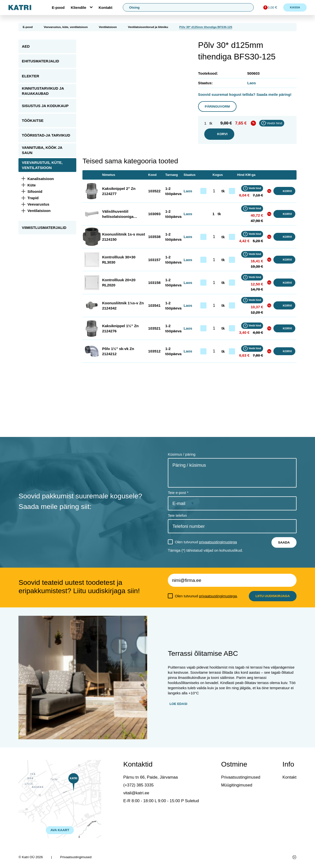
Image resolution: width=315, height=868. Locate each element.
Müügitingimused (236, 785)
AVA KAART (59, 830)
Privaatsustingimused (240, 777)
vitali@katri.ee (136, 793)
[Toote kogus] (214, 191)
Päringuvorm (217, 106)
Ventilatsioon (108, 26)
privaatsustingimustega (218, 542)
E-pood (58, 7)
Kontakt (105, 7)
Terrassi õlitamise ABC (203, 653)
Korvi (219, 134)
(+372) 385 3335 (138, 785)
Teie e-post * (178, 492)
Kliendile (78, 7)
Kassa (295, 7)
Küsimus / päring (181, 454)
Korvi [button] (284, 191)
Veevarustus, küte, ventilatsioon (66, 26)
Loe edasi (178, 704)
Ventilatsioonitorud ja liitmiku (148, 26)
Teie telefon (177, 515)
